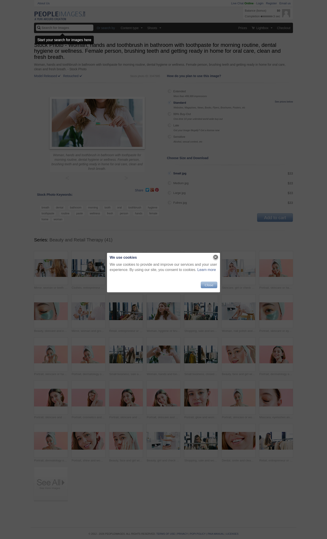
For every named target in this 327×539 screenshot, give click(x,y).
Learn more (206, 270)
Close (209, 285)
